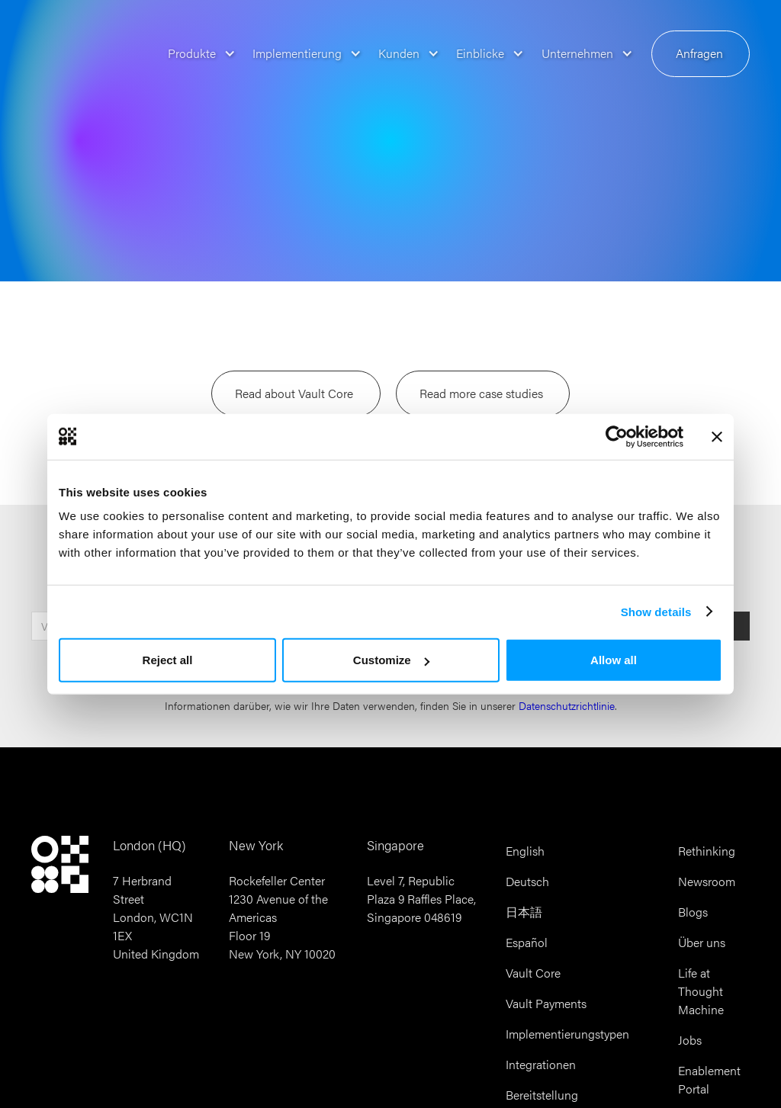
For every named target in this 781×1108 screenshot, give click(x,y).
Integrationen (541, 1064)
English (525, 850)
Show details (656, 611)
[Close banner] (717, 436)
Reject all (168, 660)
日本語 (524, 911)
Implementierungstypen (567, 1033)
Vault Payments (546, 1003)
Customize (391, 660)
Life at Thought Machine (701, 991)
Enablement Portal (709, 1079)
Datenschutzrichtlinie (567, 706)
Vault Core (533, 972)
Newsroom (706, 881)
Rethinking (706, 850)
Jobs (690, 1040)
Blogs (693, 911)
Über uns (701, 942)
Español (527, 942)
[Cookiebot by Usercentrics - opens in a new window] (616, 436)
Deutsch (527, 881)
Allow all (613, 660)
